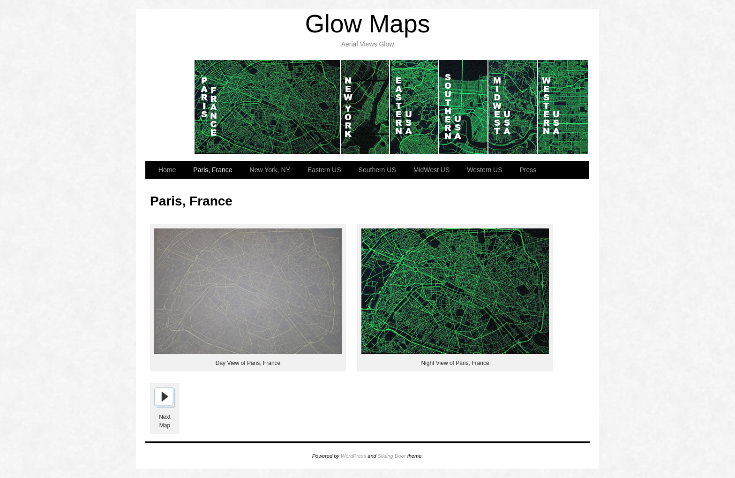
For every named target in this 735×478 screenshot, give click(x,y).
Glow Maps (367, 24)
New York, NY (365, 107)
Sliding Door (392, 456)
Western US (563, 107)
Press (528, 170)
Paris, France (268, 107)
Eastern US (414, 107)
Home (170, 107)
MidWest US (513, 107)
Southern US (463, 107)
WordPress (353, 456)
